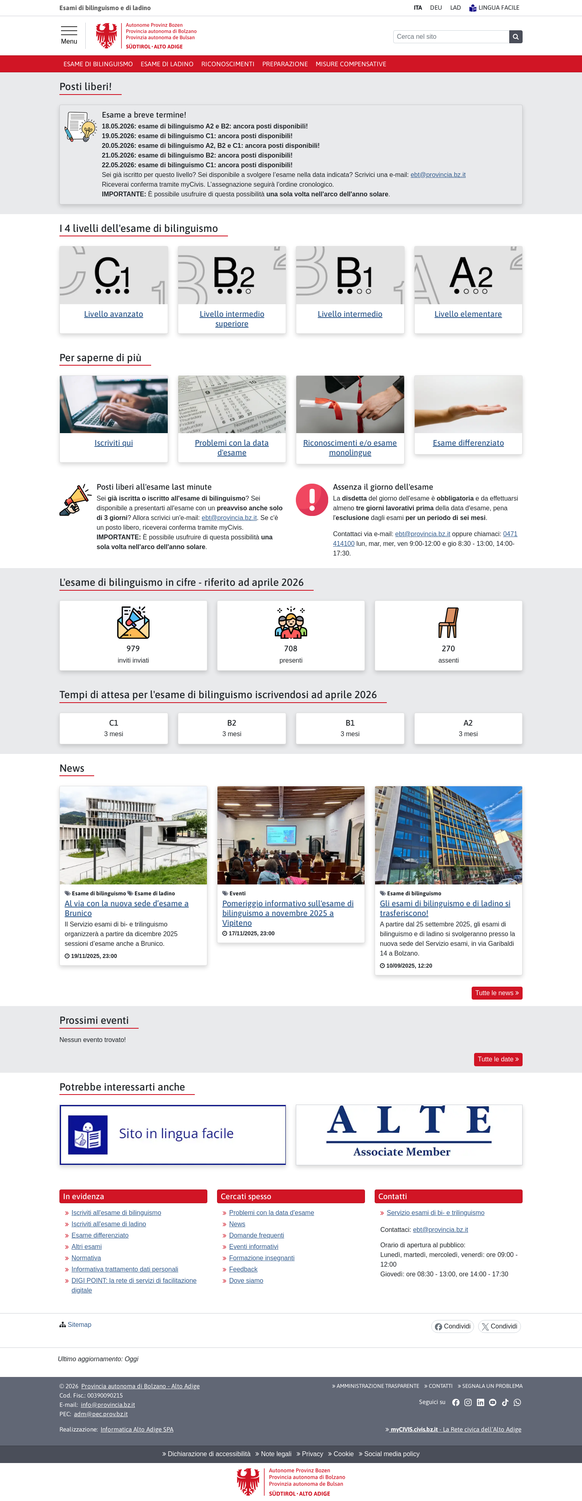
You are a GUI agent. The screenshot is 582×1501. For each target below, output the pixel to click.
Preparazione (285, 63)
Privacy (310, 1453)
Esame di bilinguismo (98, 63)
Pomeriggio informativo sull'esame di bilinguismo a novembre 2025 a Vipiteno (288, 913)
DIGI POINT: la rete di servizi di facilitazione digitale (134, 1285)
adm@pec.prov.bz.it (101, 1413)
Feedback (243, 1269)
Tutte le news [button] (497, 992)
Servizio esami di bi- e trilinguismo (436, 1212)
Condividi (452, 1326)
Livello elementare (468, 313)
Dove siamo (246, 1280)
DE (436, 7)
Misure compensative (351, 63)
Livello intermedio (350, 313)
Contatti (438, 1386)
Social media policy (389, 1453)
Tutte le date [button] (498, 1059)
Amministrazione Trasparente (375, 1386)
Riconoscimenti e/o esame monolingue (350, 447)
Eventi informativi (253, 1246)
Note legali (273, 1453)
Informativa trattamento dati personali (125, 1269)
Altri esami (87, 1246)
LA (455, 7)
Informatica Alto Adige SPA (137, 1429)
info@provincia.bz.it (108, 1404)
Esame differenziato (468, 442)
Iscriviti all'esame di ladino (109, 1224)
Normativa (86, 1258)
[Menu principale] (69, 35)
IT (418, 7)
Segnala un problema (490, 1386)
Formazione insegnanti (262, 1258)
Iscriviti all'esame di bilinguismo (116, 1212)
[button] (456, 1402)
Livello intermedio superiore (232, 318)
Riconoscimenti (228, 63)
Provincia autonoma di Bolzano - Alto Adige (140, 1386)
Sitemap (79, 1324)
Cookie (341, 1453)
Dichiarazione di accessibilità (206, 1453)
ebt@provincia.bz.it (438, 174)
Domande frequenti (256, 1235)
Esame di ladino (167, 63)
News (237, 1224)
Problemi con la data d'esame (232, 447)
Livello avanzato (113, 313)
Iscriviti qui (114, 442)
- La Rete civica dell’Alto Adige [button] (453, 1429)
